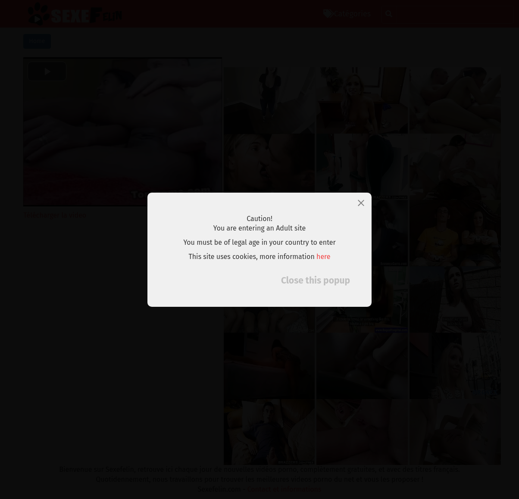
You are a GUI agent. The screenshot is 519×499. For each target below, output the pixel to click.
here (323, 257)
